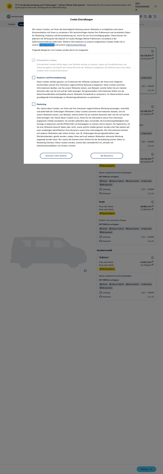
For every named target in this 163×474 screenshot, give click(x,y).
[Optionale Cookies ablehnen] (56, 156)
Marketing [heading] (39, 105)
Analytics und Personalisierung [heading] (49, 78)
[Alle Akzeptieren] (107, 156)
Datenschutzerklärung (76, 44)
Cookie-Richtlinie (47, 44)
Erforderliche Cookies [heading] (44, 61)
